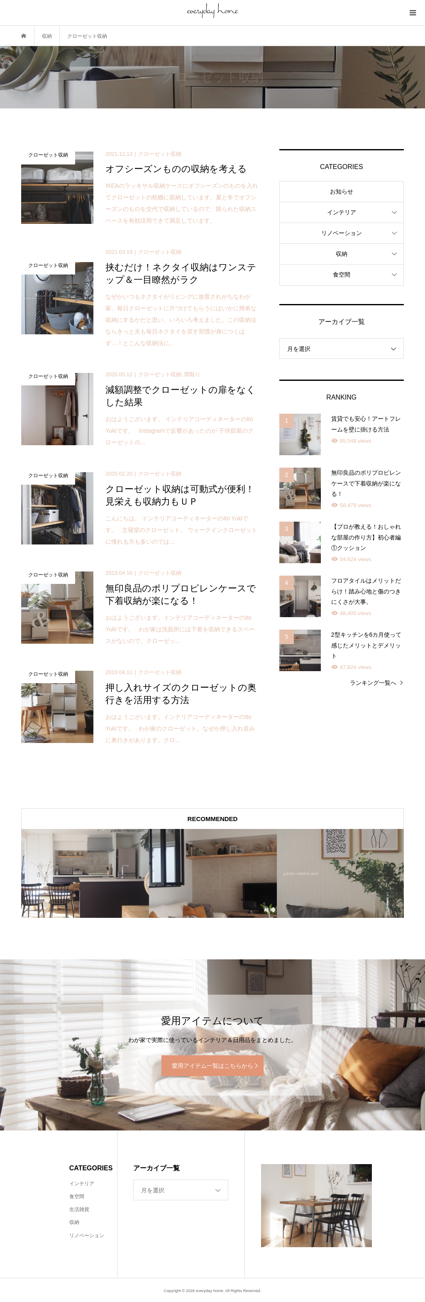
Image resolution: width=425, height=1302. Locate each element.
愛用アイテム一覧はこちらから (212, 1065)
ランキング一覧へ (373, 682)
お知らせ (341, 191)
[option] (85, 873)
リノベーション (341, 233)
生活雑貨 (79, 1209)
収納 (341, 253)
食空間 (341, 274)
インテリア (341, 212)
